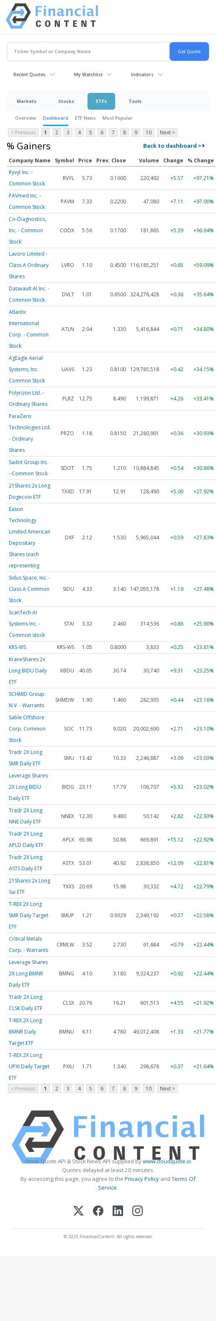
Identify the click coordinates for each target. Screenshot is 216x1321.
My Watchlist (88, 74)
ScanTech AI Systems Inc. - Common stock (27, 624)
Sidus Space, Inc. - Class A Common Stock (29, 589)
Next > (167, 132)
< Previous (23, 132)
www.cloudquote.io (167, 1161)
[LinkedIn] (117, 1211)
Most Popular (118, 118)
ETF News (85, 118)
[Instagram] (137, 1211)
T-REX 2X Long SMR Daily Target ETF (28, 915)
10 (149, 132)
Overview (25, 118)
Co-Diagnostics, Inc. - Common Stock (27, 230)
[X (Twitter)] (78, 1211)
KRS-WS (17, 647)
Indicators (142, 74)
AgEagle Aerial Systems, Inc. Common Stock (27, 369)
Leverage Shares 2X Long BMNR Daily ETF (28, 973)
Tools (135, 101)
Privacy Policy (142, 1178)
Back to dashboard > (172, 145)
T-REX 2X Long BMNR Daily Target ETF (25, 1032)
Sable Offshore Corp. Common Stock (27, 729)
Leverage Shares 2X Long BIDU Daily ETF (28, 787)
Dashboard (55, 118)
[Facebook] (98, 1211)
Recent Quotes (29, 74)
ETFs (101, 101)
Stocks (66, 101)
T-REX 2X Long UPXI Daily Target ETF (29, 1066)
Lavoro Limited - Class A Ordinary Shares (29, 265)
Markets (26, 101)
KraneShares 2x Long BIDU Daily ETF (28, 670)
